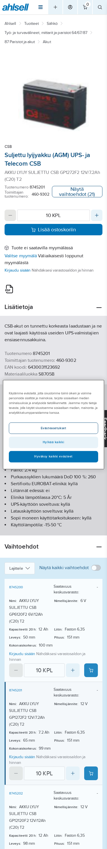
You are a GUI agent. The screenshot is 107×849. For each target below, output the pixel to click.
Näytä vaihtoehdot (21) (77, 191)
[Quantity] (53, 215)
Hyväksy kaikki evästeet (53, 456)
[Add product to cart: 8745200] (91, 670)
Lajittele (19, 568)
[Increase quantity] (96, 215)
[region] (53, 424)
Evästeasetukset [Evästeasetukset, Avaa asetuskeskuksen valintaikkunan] (53, 428)
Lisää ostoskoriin (53, 229)
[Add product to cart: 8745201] (91, 773)
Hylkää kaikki (53, 442)
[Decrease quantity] (10, 215)
